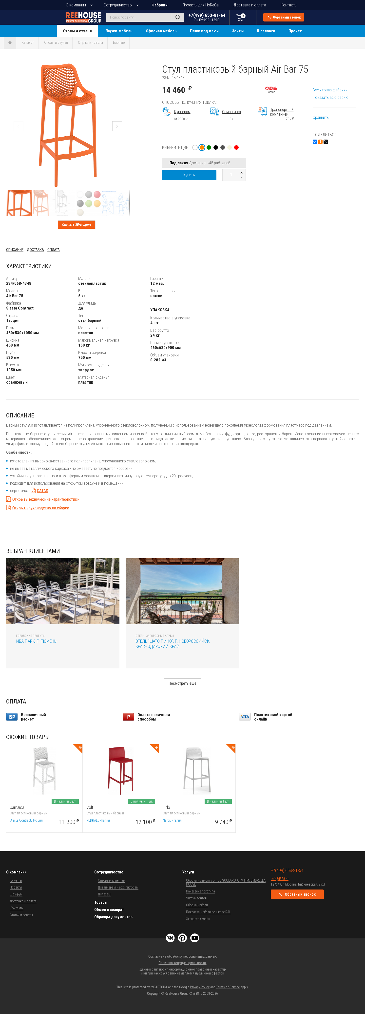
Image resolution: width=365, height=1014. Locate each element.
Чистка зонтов (196, 898)
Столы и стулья (77, 30)
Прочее (295, 30)
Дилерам (104, 894)
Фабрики (160, 4)
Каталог (28, 42)
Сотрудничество (118, 4)
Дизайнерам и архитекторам (118, 887)
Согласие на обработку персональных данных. (182, 956)
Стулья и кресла (90, 42)
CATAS (42, 490)
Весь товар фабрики (330, 89)
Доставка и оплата (249, 4)
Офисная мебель (161, 30)
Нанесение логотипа (200, 891)
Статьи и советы (21, 915)
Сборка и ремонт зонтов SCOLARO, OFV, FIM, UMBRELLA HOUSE (226, 882)
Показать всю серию (330, 97)
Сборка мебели (197, 905)
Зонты (238, 30)
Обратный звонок (284, 17)
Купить (189, 175)
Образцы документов (113, 916)
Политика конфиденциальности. (183, 963)
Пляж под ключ (204, 30)
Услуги (188, 872)
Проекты (16, 887)
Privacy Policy (200, 987)
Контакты (289, 4)
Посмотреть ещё (182, 683)
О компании (76, 4)
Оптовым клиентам (111, 880)
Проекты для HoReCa (200, 4)
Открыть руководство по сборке (40, 507)
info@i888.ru (279, 879)
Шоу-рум (16, 894)
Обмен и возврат (109, 909)
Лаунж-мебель (119, 30)
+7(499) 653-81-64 (207, 17)
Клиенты (16, 880)
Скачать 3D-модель (76, 224)
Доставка (35, 250)
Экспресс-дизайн (198, 919)
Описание (14, 250)
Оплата (53, 250)
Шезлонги (266, 30)
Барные (119, 42)
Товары (100, 902)
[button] (125, 68)
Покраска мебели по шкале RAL (208, 912)
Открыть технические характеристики (45, 499)
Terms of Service (228, 987)
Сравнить (321, 117)
